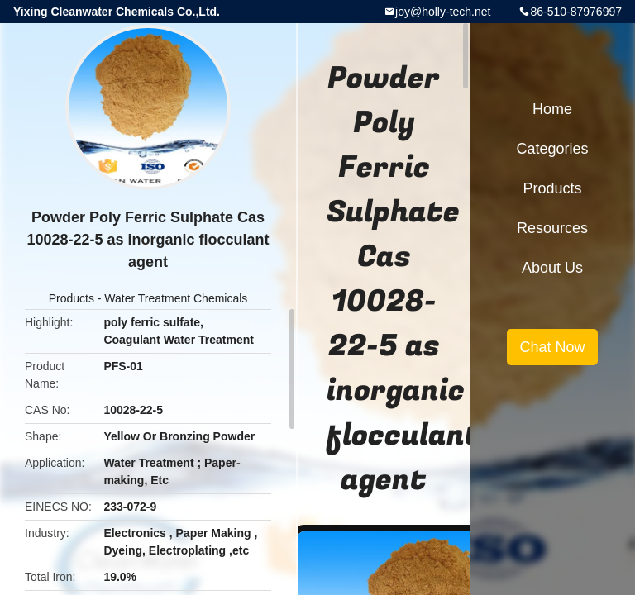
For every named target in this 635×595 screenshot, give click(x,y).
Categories (552, 148)
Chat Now (552, 347)
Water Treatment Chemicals (175, 298)
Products (71, 298)
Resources (552, 228)
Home (552, 109)
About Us (552, 267)
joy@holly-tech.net (442, 11)
